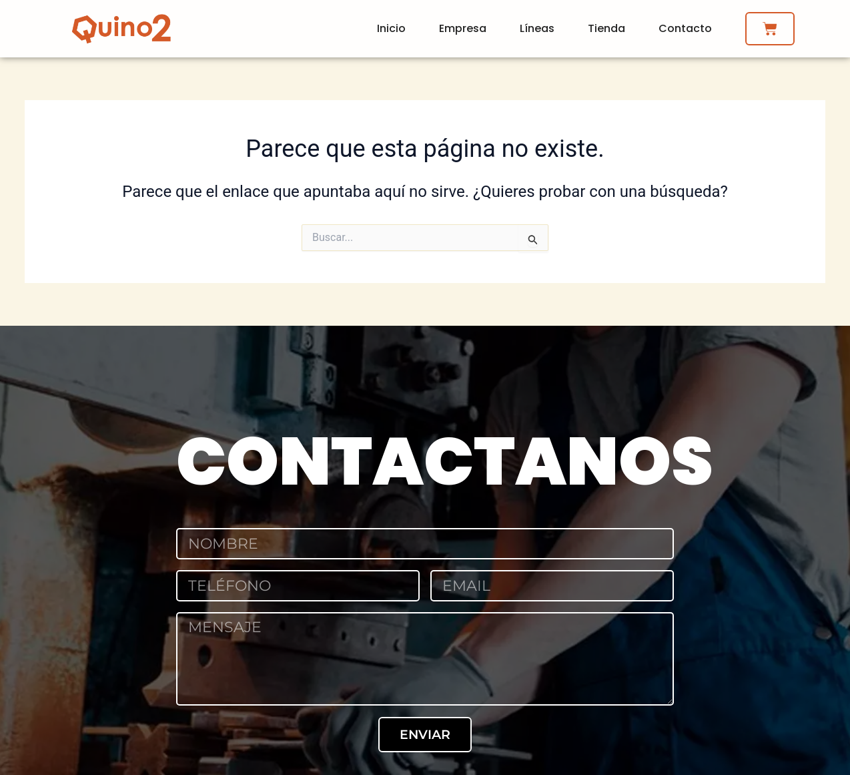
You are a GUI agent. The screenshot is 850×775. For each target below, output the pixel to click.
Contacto (685, 28)
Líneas (537, 28)
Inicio (391, 28)
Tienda (606, 28)
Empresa (462, 28)
